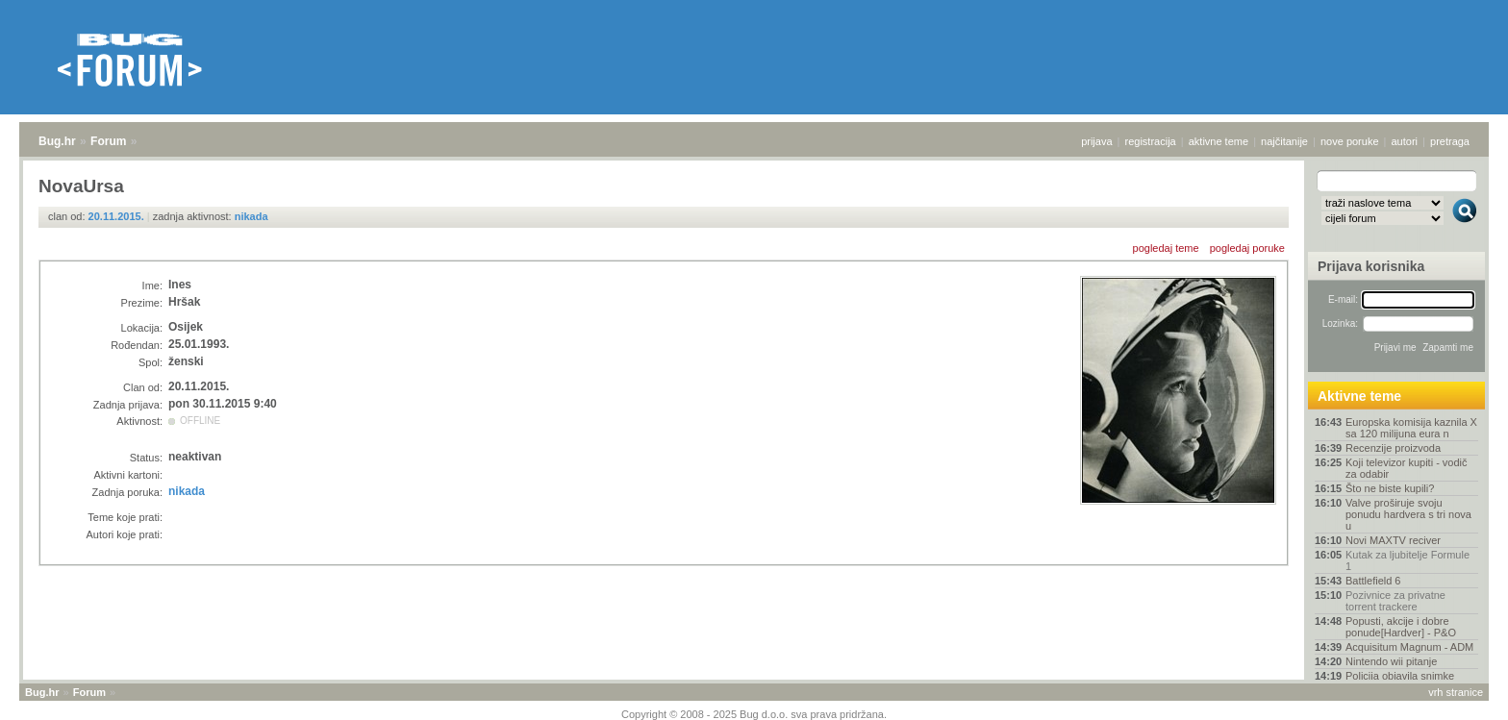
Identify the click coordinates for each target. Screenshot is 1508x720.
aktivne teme (1218, 141)
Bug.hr (57, 141)
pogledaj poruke (1247, 248)
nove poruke (1349, 141)
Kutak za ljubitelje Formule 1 (1407, 560)
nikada (251, 216)
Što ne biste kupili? (1389, 488)
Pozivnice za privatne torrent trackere (1395, 600)
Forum (108, 141)
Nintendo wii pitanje (1391, 661)
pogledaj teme (1166, 248)
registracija (1150, 141)
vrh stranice (1455, 692)
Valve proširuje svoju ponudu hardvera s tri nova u (1408, 514)
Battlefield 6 (1372, 580)
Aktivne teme (1359, 396)
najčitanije (1284, 141)
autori (1405, 141)
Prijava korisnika (1371, 266)
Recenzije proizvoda (1393, 448)
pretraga (1450, 141)
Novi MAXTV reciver (1393, 540)
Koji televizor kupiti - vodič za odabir (1406, 468)
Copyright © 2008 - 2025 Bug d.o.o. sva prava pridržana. (754, 714)
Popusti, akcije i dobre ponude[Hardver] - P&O (1400, 626)
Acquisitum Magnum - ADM (1409, 647)
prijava (1096, 141)
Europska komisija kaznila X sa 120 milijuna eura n (1411, 427)
